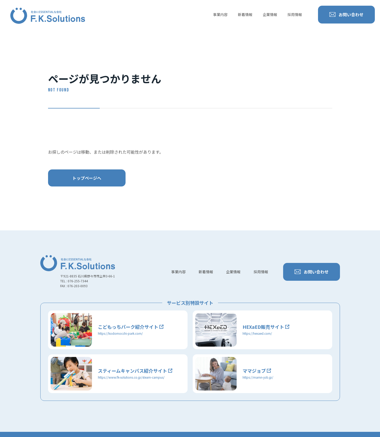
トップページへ (86, 178)
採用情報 (295, 14)
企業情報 (270, 14)
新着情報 (245, 14)
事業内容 (220, 14)
